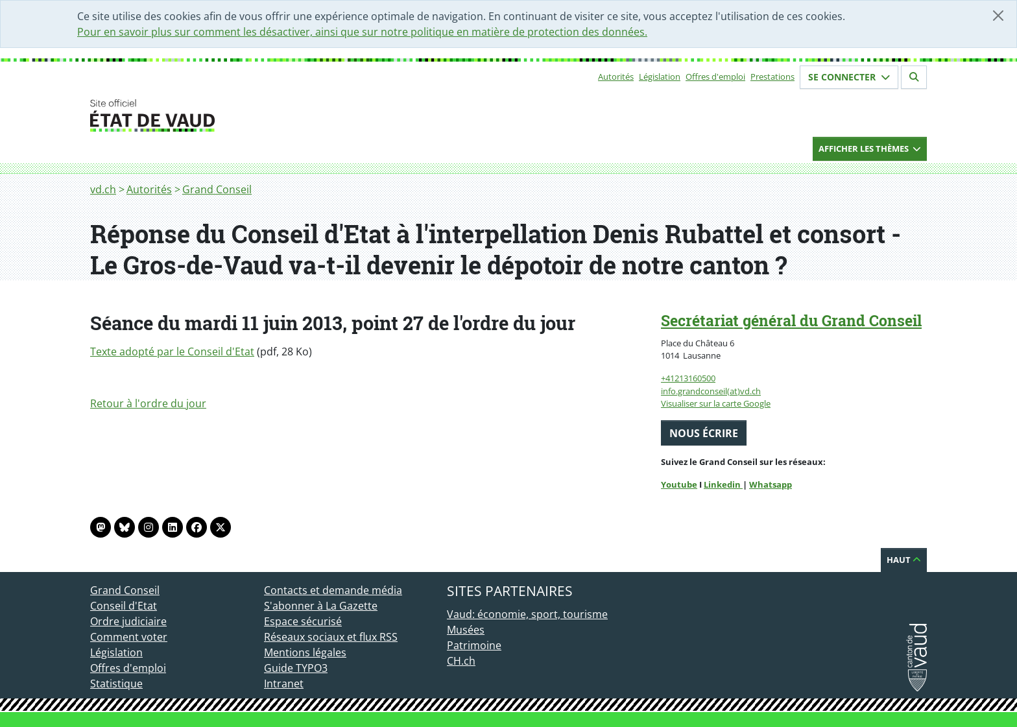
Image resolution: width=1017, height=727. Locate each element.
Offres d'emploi (715, 76)
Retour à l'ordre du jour (148, 403)
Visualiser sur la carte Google (716, 403)
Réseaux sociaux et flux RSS (331, 637)
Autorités (616, 76)
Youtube (679, 484)
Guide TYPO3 (296, 668)
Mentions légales (305, 652)
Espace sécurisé (303, 621)
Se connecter (849, 77)
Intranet (284, 683)
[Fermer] (998, 15)
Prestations (772, 76)
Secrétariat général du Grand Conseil (791, 320)
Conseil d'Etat (123, 606)
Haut (904, 560)
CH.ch (461, 661)
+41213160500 (688, 378)
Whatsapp (770, 484)
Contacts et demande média (333, 590)
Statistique (116, 683)
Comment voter (128, 637)
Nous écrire (703, 433)
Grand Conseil (217, 189)
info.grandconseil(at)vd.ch (711, 391)
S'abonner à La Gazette (320, 606)
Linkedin (723, 484)
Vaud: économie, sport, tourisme (527, 614)
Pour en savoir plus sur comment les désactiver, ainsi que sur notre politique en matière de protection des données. (362, 32)
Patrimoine (474, 645)
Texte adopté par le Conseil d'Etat (172, 351)
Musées (466, 630)
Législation (659, 76)
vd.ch (103, 189)
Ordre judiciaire (128, 621)
